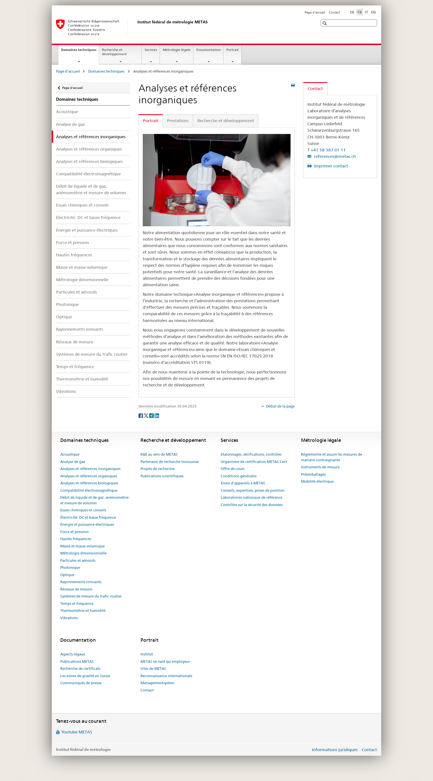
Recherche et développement (114, 52)
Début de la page (280, 406)
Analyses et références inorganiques (90, 468)
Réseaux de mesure (74, 341)
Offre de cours (233, 468)
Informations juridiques (335, 749)
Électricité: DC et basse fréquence (88, 217)
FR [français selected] (360, 12)
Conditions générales (238, 476)
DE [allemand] (352, 12)
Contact (334, 12)
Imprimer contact (330, 166)
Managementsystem (157, 683)
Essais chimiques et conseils (82, 205)
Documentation (208, 50)
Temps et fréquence (75, 366)
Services (151, 50)
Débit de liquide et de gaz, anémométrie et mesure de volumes (91, 189)
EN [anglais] (373, 12)
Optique (64, 316)
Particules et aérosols (76, 292)
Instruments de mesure (320, 467)
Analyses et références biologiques (89, 161)
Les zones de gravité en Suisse (85, 675)
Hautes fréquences (74, 255)
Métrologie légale (177, 50)
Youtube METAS (76, 732)
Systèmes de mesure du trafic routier (92, 354)
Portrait (232, 50)
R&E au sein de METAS (159, 454)
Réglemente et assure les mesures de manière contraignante (331, 457)
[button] (325, 23)
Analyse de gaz (70, 124)
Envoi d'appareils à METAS (243, 483)
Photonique (67, 304)
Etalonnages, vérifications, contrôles (251, 454)
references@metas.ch (334, 156)
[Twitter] (146, 415)
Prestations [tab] (178, 120)
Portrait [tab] (150, 120)
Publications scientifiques (162, 476)
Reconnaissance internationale (166, 675)
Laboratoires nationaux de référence (251, 497)
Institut (146, 654)
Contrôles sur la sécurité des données (252, 504)
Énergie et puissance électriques (87, 230)
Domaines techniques (80, 51)
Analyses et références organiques (89, 149)
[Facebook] (141, 415)
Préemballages (313, 474)
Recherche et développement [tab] (225, 120)
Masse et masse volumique (82, 267)
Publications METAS (77, 661)
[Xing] (152, 415)
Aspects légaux (72, 654)
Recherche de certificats (80, 668)
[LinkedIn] (157, 415)
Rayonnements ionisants (79, 329)
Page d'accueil (315, 12)
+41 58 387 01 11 (328, 150)
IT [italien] (366, 12)
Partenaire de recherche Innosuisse (169, 461)
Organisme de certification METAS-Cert (254, 461)
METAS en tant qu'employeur (165, 661)
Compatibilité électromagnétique (88, 173)
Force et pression (72, 242)
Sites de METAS (153, 668)
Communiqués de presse (80, 683)
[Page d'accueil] (136, 27)
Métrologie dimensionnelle (82, 279)
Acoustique (67, 111)
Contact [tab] (315, 88)
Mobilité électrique (317, 481)
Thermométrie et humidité (82, 379)
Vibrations (66, 391)
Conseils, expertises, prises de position (252, 490)
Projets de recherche (157, 468)
